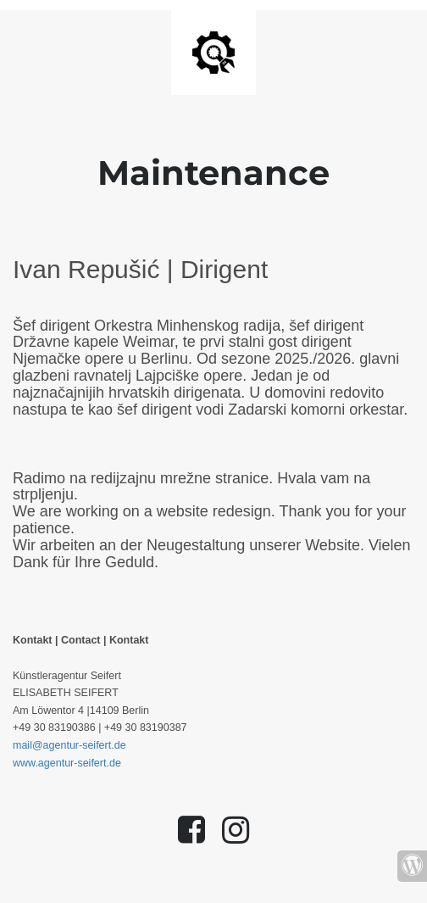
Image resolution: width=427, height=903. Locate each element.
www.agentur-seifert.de (67, 763)
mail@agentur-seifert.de (69, 745)
